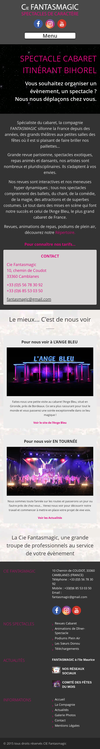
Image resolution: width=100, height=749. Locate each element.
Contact (60, 720)
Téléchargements (67, 649)
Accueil (60, 699)
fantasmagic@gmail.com (29, 299)
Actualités (62, 710)
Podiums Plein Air (67, 638)
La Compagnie (65, 705)
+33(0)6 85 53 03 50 (77, 588)
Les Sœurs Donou (67, 643)
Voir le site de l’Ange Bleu (50, 423)
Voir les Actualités (50, 518)
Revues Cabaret (66, 623)
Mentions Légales (67, 725)
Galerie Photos (65, 715)
